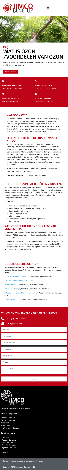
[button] (48, 8)
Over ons (5, 437)
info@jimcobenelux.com (10, 428)
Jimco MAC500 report (12, 300)
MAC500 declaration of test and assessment (21, 293)
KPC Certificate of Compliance (15, 281)
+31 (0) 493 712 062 (8, 425)
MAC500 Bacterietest (12, 289)
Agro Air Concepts (9, 448)
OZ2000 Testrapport (12, 285)
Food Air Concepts (9, 440)
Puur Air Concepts (9, 445)
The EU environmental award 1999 (17, 277)
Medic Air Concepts (9, 442)
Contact (5, 453)
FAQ (3, 450)
